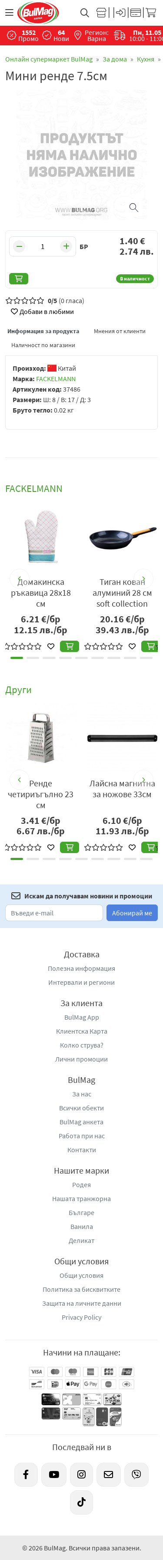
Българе (81, 1212)
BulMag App (81, 1017)
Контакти (81, 1149)
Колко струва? (81, 1045)
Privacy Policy (81, 1317)
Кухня (145, 59)
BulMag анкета (81, 1121)
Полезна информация (81, 968)
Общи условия (81, 1275)
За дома (115, 59)
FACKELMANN (56, 378)
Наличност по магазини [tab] (43, 345)
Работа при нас (82, 1135)
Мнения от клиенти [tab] (120, 331)
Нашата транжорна (81, 1198)
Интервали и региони (81, 982)
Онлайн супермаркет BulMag (49, 59)
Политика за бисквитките (81, 1289)
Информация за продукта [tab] (43, 331)
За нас (81, 1093)
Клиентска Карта (81, 1031)
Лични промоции (81, 1059)
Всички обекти (81, 1107)
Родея (81, 1184)
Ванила (81, 1226)
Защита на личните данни (81, 1303)
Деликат (81, 1240)
